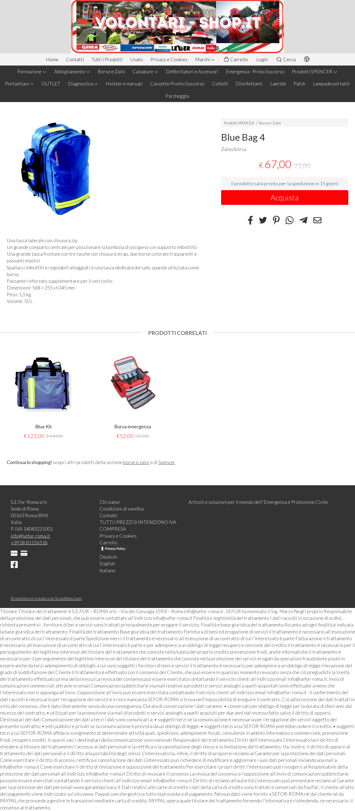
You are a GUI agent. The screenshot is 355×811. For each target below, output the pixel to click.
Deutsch (108, 557)
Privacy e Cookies (169, 59)
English (107, 563)
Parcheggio (177, 96)
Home (52, 59)
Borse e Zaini (111, 71)
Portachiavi (19, 83)
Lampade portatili (331, 83)
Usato (136, 59)
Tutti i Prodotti (107, 59)
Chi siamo (110, 502)
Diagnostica (83, 83)
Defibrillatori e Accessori (192, 71)
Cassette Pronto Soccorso (177, 83)
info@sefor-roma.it (30, 536)
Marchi (205, 59)
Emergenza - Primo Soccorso (255, 71)
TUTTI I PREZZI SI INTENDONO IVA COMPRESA (138, 525)
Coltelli (220, 83)
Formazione (32, 71)
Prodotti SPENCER (315, 71)
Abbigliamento (72, 71)
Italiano (107, 570)
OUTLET (51, 83)
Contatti (75, 59)
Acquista (284, 197)
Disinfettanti (249, 83)
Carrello (235, 59)
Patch (299, 83)
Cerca (286, 59)
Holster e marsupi (124, 83)
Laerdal (278, 83)
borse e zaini (136, 462)
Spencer (166, 462)
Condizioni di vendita (122, 509)
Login (262, 59)
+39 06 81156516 (29, 542)
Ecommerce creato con (46, 598)
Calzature (145, 71)
